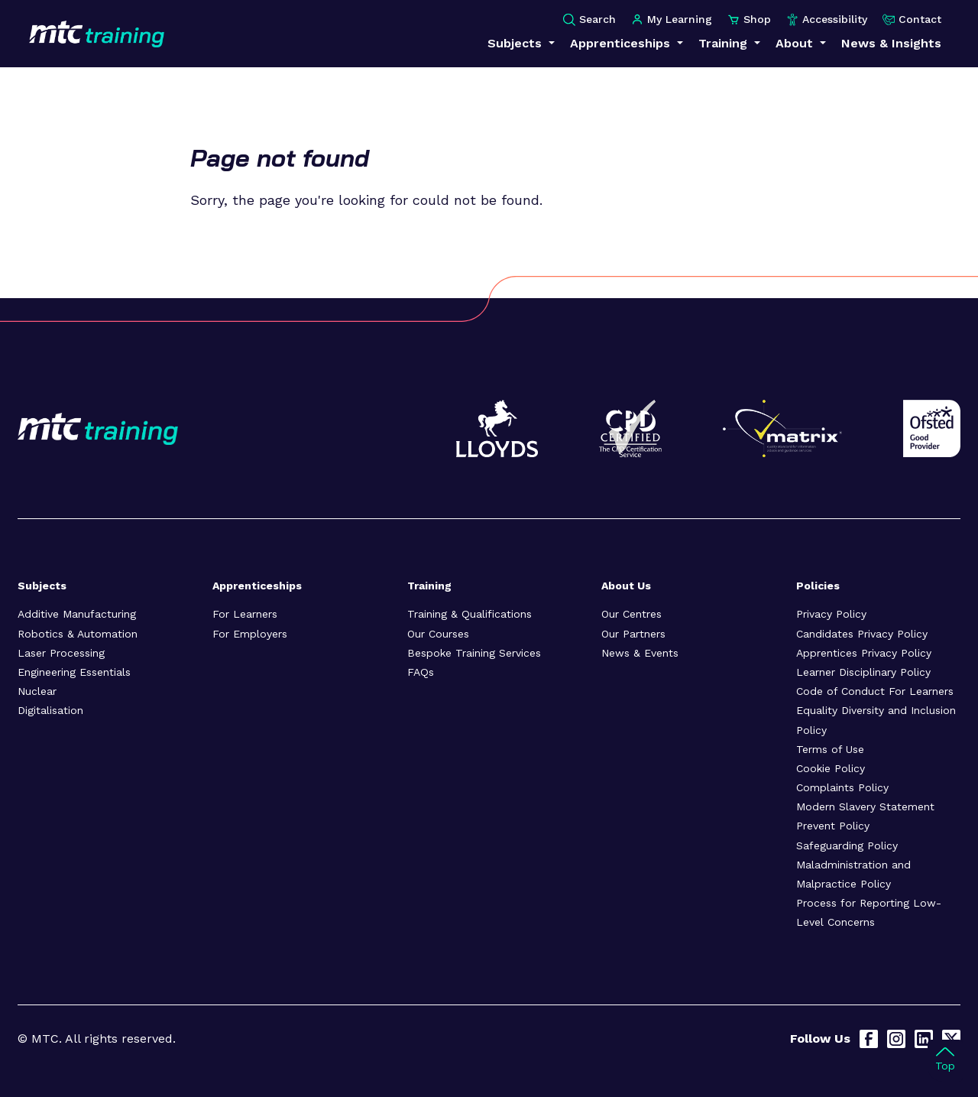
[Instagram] (896, 1039)
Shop (749, 19)
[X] (951, 1039)
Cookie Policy (830, 768)
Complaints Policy (842, 787)
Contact (911, 19)
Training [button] (724, 43)
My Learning (671, 19)
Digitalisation (50, 710)
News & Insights (891, 43)
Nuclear (37, 691)
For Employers (249, 634)
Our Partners (633, 634)
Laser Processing (61, 653)
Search (589, 19)
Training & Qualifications (469, 614)
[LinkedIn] (924, 1039)
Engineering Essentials (74, 672)
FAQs (420, 672)
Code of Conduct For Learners (875, 691)
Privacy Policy (831, 614)
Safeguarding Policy (847, 845)
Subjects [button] (516, 43)
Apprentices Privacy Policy (863, 653)
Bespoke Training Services (474, 653)
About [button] (796, 43)
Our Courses (438, 634)
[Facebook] (869, 1039)
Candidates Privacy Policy (862, 634)
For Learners (244, 614)
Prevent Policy (833, 826)
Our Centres (631, 614)
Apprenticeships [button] (622, 43)
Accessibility (826, 19)
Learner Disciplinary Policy (863, 672)
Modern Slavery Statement (865, 806)
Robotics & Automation (78, 634)
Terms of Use (830, 749)
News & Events (639, 653)
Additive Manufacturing (77, 614)
